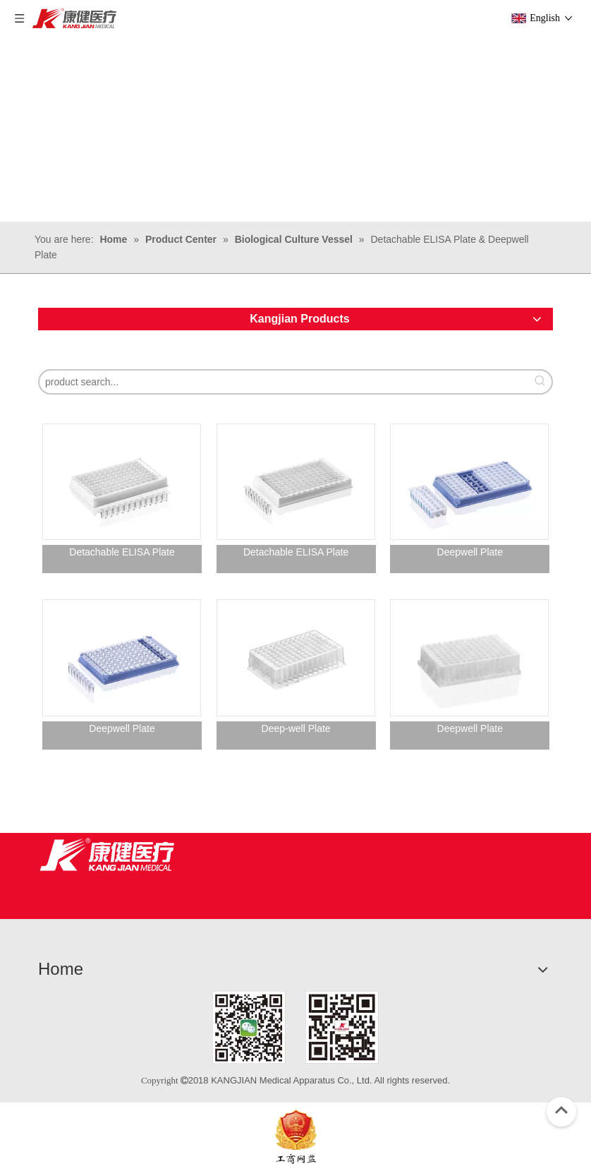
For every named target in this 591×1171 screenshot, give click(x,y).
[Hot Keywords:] (540, 382)
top (561, 1110)
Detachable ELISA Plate (121, 552)
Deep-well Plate (296, 728)
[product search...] (284, 382)
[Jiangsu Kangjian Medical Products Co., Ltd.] (107, 854)
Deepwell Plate (470, 552)
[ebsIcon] (296, 1137)
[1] (295, 1027)
